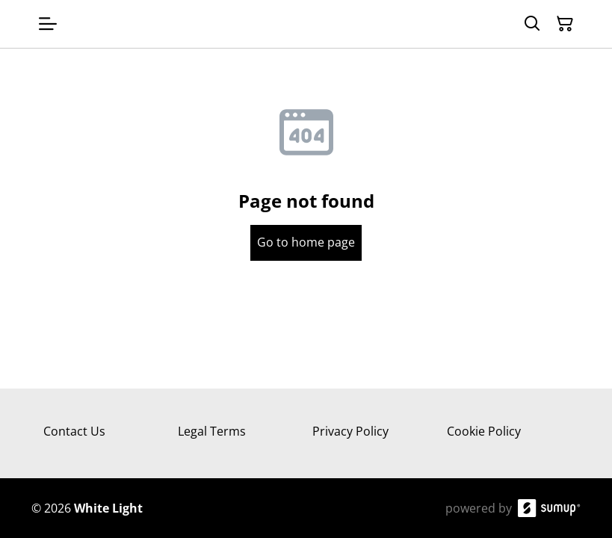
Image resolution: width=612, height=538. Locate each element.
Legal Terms (212, 431)
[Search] (532, 23)
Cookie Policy (484, 431)
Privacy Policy (350, 431)
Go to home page (306, 242)
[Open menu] (47, 23)
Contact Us (74, 431)
